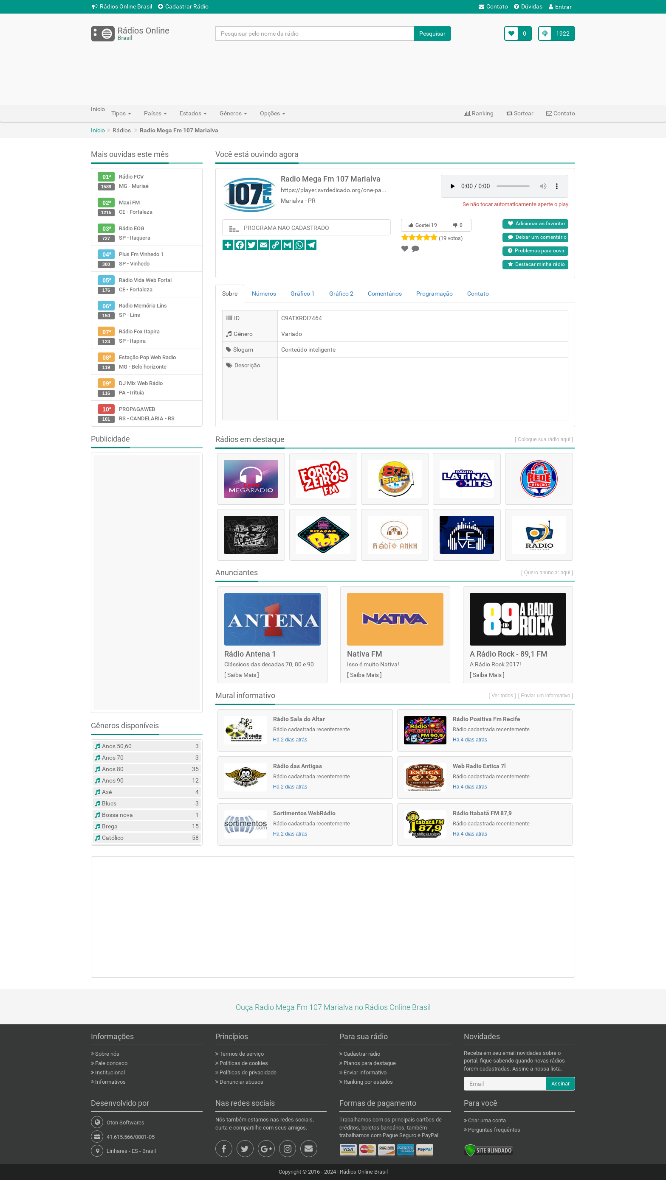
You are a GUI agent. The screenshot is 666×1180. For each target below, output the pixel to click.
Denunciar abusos (240, 1082)
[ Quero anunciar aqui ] (547, 572)
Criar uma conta (486, 1120)
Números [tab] (264, 293)
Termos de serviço (241, 1054)
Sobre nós (106, 1054)
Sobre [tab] (229, 293)
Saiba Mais (241, 674)
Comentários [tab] (385, 293)
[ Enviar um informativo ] (545, 695)
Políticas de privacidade (247, 1072)
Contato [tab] (478, 293)
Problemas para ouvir (536, 251)
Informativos (110, 1082)
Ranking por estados (367, 1082)
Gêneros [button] (233, 113)
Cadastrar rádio (361, 1054)
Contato (493, 6)
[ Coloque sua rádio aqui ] (544, 439)
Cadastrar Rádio (183, 6)
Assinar (560, 1083)
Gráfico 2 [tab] (341, 293)
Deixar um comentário (537, 237)
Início (98, 130)
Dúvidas (528, 6)
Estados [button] (193, 113)
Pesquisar (432, 33)
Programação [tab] (434, 293)
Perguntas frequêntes (493, 1130)
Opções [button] (272, 113)
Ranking (479, 113)
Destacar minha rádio (536, 264)
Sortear (519, 113)
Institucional (109, 1072)
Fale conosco (110, 1063)
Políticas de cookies (243, 1063)
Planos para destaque (369, 1063)
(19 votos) (451, 238)
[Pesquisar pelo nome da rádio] (315, 33)
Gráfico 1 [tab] (303, 293)
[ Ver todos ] (502, 695)
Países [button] (155, 113)
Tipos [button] (121, 113)
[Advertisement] (333, 72)
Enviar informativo (364, 1072)
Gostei (423, 225)
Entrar (560, 6)
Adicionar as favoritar (536, 223)
